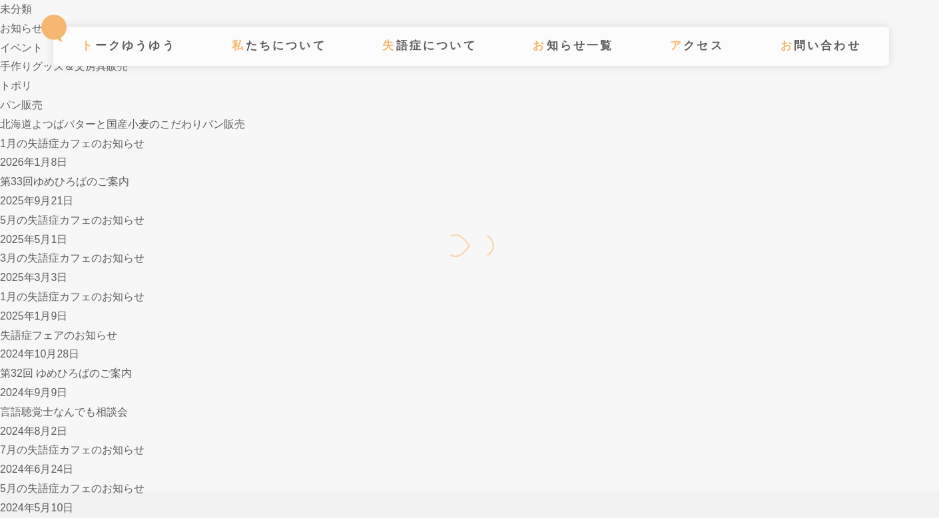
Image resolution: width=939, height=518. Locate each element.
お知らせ (21, 28)
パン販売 (21, 105)
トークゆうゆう (128, 45)
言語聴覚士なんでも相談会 (64, 411)
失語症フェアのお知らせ (58, 335)
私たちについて (279, 45)
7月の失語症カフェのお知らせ (72, 449)
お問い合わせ (821, 45)
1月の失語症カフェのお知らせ (72, 143)
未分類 (16, 9)
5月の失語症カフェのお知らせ (72, 220)
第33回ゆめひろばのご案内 (64, 181)
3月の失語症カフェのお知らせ (72, 258)
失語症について (429, 45)
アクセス (697, 45)
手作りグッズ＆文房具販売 (64, 66)
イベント (21, 47)
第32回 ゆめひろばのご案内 (66, 373)
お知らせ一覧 (573, 45)
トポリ (16, 85)
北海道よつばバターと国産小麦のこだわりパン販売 (122, 124)
